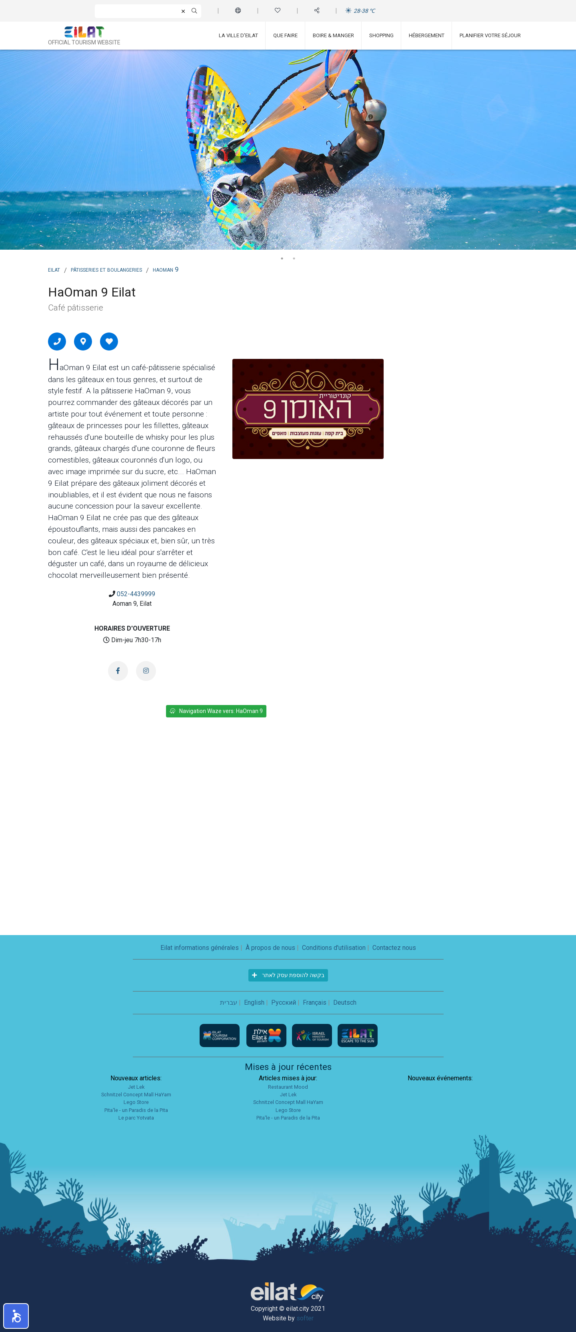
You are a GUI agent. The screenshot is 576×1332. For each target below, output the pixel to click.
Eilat (54, 269)
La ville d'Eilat (238, 35)
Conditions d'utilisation (334, 947)
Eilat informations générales (199, 947)
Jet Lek (136, 1087)
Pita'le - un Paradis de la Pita (136, 1110)
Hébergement (426, 35)
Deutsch (344, 1002)
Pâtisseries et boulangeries (106, 269)
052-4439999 (136, 594)
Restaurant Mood (288, 1087)
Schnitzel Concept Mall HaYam (136, 1095)
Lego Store (136, 1102)
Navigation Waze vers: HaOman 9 (216, 711)
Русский (283, 1002)
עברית (228, 1002)
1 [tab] (282, 258)
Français (314, 1002)
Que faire (285, 35)
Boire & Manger (333, 35)
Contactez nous (394, 947)
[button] (16, 1316)
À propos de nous (270, 947)
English (254, 1002)
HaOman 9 (166, 269)
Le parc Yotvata (136, 1118)
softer (305, 1318)
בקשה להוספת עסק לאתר (288, 975)
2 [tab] (294, 258)
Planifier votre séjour (490, 35)
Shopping (381, 35)
